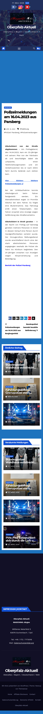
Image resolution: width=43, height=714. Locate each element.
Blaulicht (8, 107)
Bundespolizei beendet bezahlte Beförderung (30, 327)
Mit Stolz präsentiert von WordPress (15, 686)
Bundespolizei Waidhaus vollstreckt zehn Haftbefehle (20, 367)
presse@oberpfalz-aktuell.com (13, 712)
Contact (32, 694)
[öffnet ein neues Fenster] (16, 7)
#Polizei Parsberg (11, 132)
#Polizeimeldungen (28, 132)
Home (10, 694)
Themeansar (23, 689)
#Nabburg (24, 129)
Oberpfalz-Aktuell (21, 27)
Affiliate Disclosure (21, 694)
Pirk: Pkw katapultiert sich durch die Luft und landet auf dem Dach (21, 540)
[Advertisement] (21, 73)
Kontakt (38, 700)
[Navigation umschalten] (19, 48)
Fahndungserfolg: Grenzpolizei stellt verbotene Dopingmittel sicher (19, 490)
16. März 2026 (13, 466)
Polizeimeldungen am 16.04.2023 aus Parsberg (20, 117)
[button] (34, 48)
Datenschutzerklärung (24, 643)
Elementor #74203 (26, 700)
